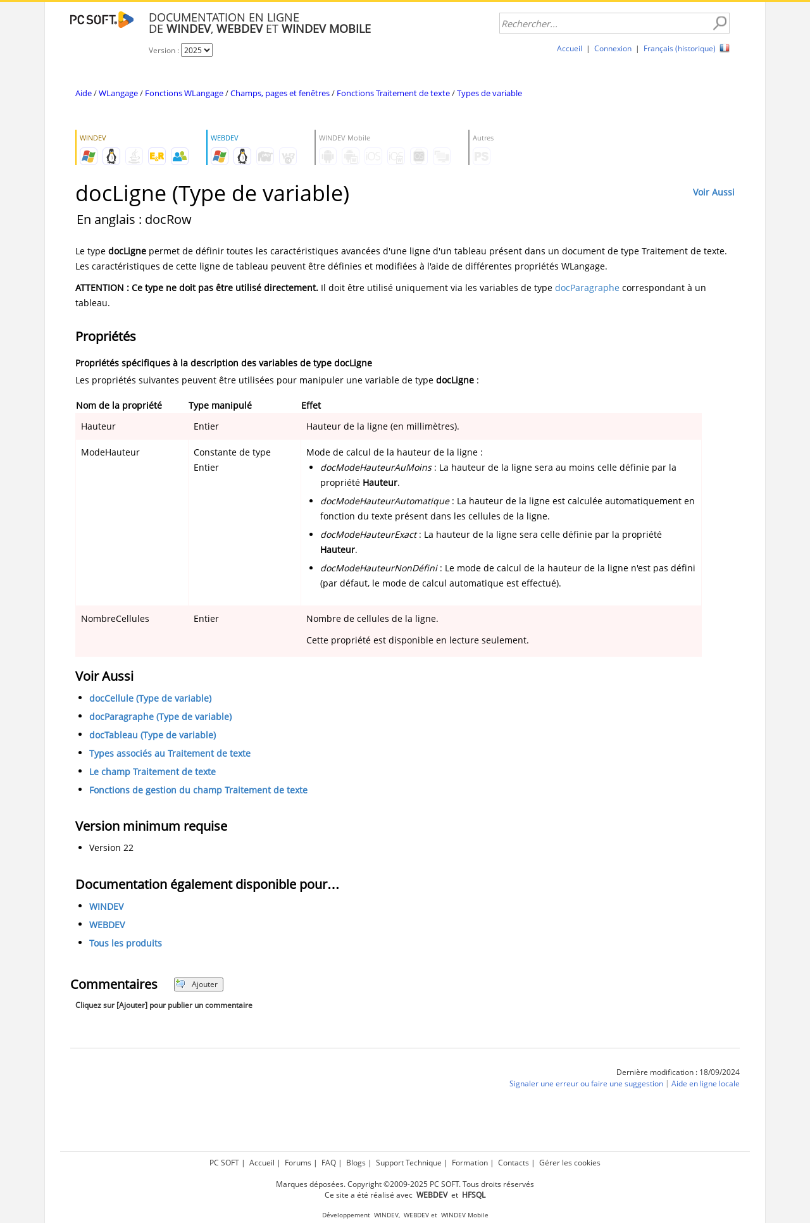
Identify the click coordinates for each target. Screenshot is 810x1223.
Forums (298, 1162)
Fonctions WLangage (184, 93)
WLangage (118, 93)
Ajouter (196, 984)
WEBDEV (107, 925)
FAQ (328, 1162)
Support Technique (409, 1162)
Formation (470, 1162)
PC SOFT (224, 1162)
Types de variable (489, 93)
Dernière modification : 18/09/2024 (678, 1072)
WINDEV (106, 906)
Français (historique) (680, 48)
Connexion (613, 48)
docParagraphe (587, 288)
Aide (83, 93)
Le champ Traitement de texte (152, 772)
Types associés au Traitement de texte (170, 753)
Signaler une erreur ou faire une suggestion (586, 1083)
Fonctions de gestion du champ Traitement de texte (198, 790)
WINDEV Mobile (465, 1215)
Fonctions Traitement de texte (393, 93)
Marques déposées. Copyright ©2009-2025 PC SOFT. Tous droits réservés (405, 1184)
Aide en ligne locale (705, 1083)
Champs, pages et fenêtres (280, 93)
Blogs (356, 1162)
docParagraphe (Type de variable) (160, 717)
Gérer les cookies (570, 1162)
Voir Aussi (714, 192)
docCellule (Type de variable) (150, 698)
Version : (165, 50)
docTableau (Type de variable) (152, 735)
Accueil (569, 48)
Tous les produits (125, 943)
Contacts (513, 1162)
